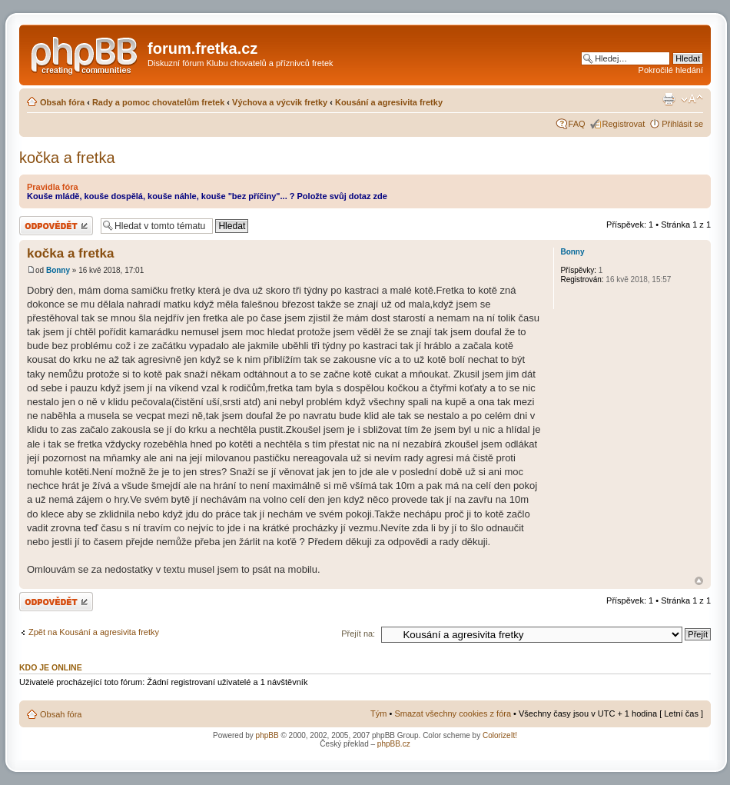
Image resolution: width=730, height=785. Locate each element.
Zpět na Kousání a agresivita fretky (93, 632)
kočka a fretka (67, 157)
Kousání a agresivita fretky (389, 102)
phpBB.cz (393, 744)
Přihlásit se (682, 123)
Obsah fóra (62, 102)
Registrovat (623, 123)
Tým (378, 713)
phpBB (267, 735)
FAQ (577, 123)
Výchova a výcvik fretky (279, 102)
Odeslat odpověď (56, 225)
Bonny (58, 270)
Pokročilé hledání (671, 70)
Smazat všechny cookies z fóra (452, 713)
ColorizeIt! (500, 735)
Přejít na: (358, 633)
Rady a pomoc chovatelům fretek (158, 102)
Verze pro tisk (668, 99)
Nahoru (699, 581)
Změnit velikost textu (692, 99)
